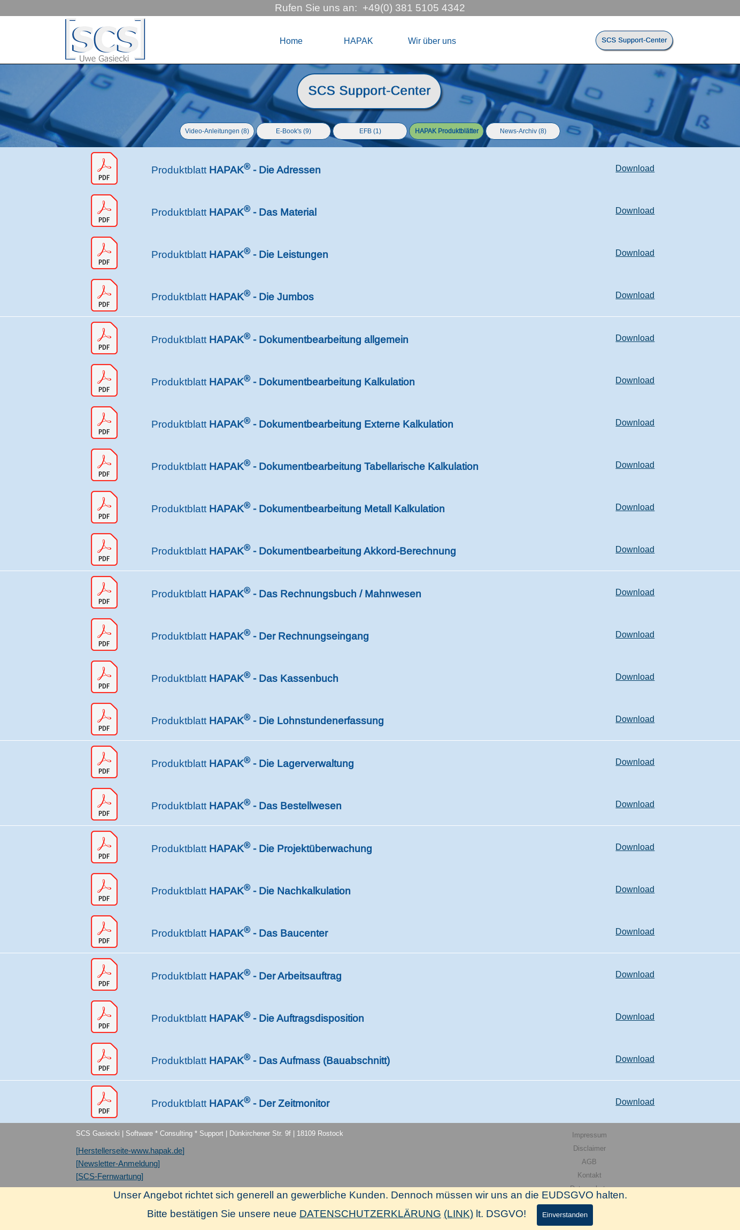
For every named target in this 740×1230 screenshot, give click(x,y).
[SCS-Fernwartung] (109, 1176)
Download (634, 168)
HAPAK (358, 40)
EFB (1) (370, 131)
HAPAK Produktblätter (447, 131)
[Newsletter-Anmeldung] (118, 1163)
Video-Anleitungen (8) (217, 131)
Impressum (589, 1135)
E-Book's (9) (293, 131)
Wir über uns (432, 40)
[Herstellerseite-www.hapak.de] (130, 1151)
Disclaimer (589, 1148)
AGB (589, 1162)
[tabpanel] (370, 92)
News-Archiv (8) (523, 131)
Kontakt (589, 1175)
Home (291, 40)
